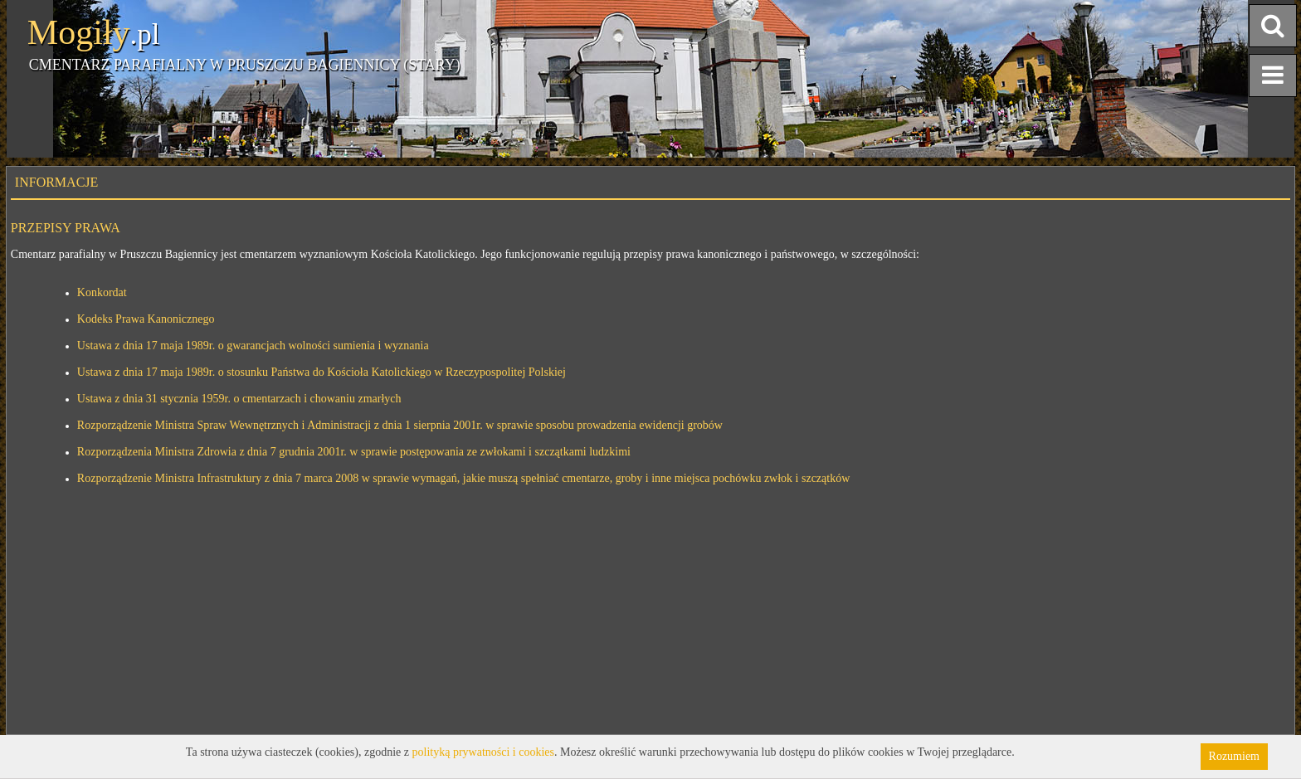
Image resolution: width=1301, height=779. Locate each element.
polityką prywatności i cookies (483, 752)
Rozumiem (1234, 756)
